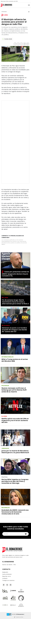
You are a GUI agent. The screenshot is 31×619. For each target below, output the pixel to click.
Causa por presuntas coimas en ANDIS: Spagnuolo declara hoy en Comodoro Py (15, 274)
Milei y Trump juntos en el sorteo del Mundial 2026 (15, 360)
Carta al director (7, 574)
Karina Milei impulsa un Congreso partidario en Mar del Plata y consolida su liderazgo (15, 481)
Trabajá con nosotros (8, 580)
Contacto (4, 578)
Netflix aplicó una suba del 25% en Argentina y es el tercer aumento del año (15, 420)
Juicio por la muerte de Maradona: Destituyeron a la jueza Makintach (15, 452)
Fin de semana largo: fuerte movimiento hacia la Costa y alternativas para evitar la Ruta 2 (15, 302)
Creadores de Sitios (19, 617)
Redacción (5, 572)
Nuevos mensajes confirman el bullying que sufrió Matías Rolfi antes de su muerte (14, 390)
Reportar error (6, 576)
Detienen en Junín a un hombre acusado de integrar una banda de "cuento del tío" (14, 330)
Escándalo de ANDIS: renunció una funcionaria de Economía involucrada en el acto (15, 512)
